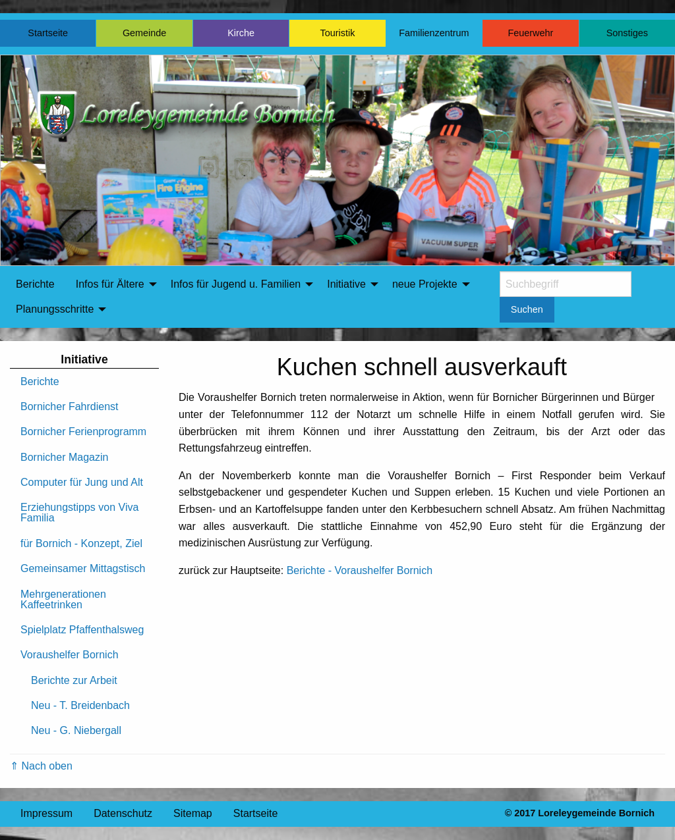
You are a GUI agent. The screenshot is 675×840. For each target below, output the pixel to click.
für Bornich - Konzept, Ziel (81, 543)
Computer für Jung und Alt (81, 482)
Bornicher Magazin (64, 457)
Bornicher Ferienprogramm (83, 431)
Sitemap (192, 813)
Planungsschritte (55, 309)
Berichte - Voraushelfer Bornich (359, 570)
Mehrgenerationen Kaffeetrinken (63, 599)
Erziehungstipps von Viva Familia (79, 512)
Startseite (48, 33)
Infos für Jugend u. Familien (236, 284)
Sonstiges (627, 33)
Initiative (346, 284)
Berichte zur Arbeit (74, 680)
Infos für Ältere (110, 284)
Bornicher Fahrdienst (69, 406)
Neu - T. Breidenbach (80, 705)
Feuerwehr (530, 33)
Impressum (46, 813)
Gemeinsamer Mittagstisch (82, 568)
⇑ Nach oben (41, 766)
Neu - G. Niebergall (76, 730)
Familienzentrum (434, 33)
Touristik (337, 33)
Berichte (35, 284)
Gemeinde (144, 33)
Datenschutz (123, 813)
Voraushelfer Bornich (69, 654)
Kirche (240, 33)
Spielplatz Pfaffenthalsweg (82, 629)
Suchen (527, 309)
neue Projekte (424, 284)
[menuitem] (35, 284)
